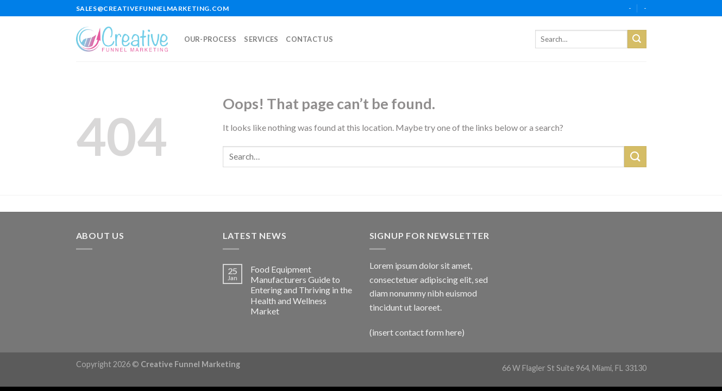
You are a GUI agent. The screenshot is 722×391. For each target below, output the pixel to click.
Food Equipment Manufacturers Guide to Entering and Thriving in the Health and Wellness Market (301, 290)
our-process (210, 39)
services (261, 39)
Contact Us (309, 39)
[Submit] (636, 39)
